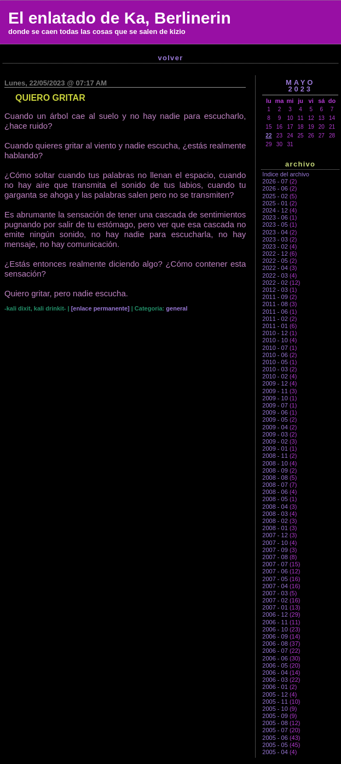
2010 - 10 (274, 340)
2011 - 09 (274, 297)
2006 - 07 (274, 650)
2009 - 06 (274, 412)
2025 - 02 (274, 196)
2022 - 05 (274, 260)
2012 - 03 (274, 289)
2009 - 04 (274, 427)
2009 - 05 (274, 419)
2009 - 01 (274, 448)
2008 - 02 (274, 521)
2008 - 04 (274, 506)
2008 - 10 (274, 463)
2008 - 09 (274, 470)
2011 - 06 (274, 311)
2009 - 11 (274, 391)
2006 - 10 (274, 629)
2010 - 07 (274, 347)
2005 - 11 (274, 701)
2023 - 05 (274, 224)
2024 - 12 (274, 210)
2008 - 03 (274, 513)
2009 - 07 (274, 405)
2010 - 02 (274, 376)
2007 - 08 (274, 557)
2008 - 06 (274, 492)
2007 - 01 (274, 607)
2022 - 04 (274, 268)
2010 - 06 (274, 355)
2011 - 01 (274, 326)
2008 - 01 (274, 528)
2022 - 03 (274, 275)
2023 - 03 (274, 239)
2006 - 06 (274, 658)
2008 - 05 (274, 499)
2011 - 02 (274, 318)
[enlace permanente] (100, 308)
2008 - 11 (274, 455)
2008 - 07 (274, 484)
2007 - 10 (274, 542)
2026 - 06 (274, 188)
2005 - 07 (274, 730)
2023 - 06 (274, 217)
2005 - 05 (274, 745)
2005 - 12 (274, 694)
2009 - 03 (274, 434)
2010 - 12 (274, 333)
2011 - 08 (274, 304)
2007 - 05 (274, 579)
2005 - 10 (274, 708)
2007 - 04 (274, 586)
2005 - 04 (274, 752)
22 (268, 136)
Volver (170, 58)
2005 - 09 (274, 716)
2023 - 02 (274, 246)
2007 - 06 (274, 571)
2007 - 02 (274, 600)
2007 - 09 (274, 550)
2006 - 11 (274, 622)
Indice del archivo (285, 174)
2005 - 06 (274, 737)
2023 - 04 (274, 232)
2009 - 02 (274, 441)
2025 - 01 (274, 203)
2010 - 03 (274, 369)
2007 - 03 (274, 593)
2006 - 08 (274, 643)
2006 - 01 (274, 686)
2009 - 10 (274, 398)
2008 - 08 (274, 477)
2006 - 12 (274, 614)
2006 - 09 (274, 636)
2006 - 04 (274, 672)
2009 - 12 (274, 383)
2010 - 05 (274, 362)
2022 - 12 (274, 253)
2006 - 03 (274, 679)
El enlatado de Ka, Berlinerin (119, 18)
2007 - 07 (274, 564)
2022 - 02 (274, 282)
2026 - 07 (274, 181)
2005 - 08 (274, 723)
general (176, 308)
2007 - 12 (274, 535)
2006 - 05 (274, 665)
